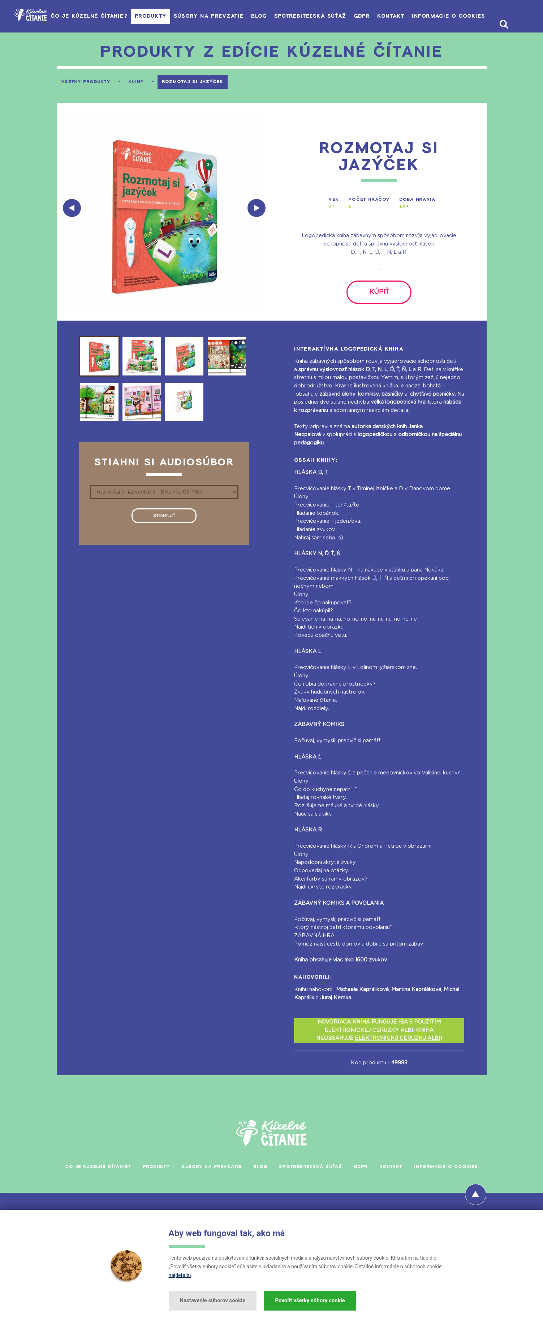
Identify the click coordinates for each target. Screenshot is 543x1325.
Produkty (127, 16)
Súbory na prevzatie (191, 16)
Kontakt (396, 16)
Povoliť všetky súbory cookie (310, 1300)
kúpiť (379, 296)
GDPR (361, 16)
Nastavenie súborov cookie (213, 1300)
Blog (247, 16)
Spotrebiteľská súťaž (304, 16)
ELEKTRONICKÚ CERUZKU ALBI (397, 1046)
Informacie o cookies (459, 16)
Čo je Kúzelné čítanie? (59, 16)
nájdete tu (180, 1275)
